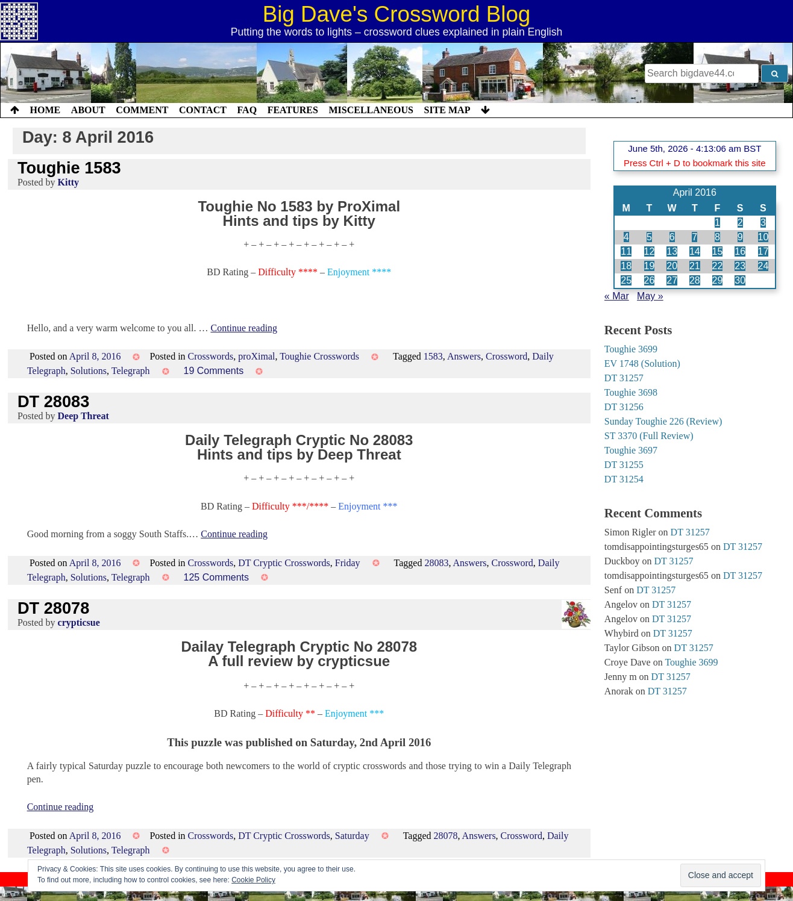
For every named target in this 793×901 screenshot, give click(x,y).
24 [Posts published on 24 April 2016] (763, 266)
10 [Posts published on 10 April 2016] (763, 237)
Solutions (89, 371)
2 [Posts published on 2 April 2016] (740, 222)
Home (45, 110)
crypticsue (79, 622)
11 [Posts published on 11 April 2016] (626, 251)
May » (650, 296)
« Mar (616, 296)
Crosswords (211, 356)
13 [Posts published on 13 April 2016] (671, 251)
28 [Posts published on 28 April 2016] (694, 280)
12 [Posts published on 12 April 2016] (649, 251)
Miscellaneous (370, 110)
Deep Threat (83, 416)
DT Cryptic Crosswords (284, 563)
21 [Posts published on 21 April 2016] (694, 266)
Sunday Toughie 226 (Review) (663, 421)
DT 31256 (624, 407)
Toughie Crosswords (319, 356)
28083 (436, 563)
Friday (347, 563)
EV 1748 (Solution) (642, 363)
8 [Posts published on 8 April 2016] (717, 237)
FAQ (247, 110)
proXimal (256, 356)
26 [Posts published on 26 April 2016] (649, 280)
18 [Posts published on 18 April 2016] (626, 266)
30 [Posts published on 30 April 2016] (740, 280)
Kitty (69, 182)
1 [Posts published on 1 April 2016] (717, 222)
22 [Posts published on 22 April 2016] (717, 266)
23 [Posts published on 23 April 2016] (740, 266)
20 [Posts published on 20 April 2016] (671, 266)
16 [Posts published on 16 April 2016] (740, 251)
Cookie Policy (253, 880)
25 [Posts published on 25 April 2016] (626, 280)
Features (293, 110)
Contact (203, 110)
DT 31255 (624, 465)
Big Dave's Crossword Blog (397, 14)
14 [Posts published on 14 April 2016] (694, 251)
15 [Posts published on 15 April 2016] (717, 251)
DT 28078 (53, 608)
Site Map (447, 110)
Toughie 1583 (69, 167)
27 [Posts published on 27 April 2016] (671, 280)
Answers (464, 356)
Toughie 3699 (630, 349)
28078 (445, 836)
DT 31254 (624, 479)
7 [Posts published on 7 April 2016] (694, 237)
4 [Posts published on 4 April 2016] (626, 237)
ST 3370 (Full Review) (649, 436)
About (88, 110)
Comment (142, 110)
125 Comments (216, 577)
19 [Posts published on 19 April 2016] (649, 266)
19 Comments (214, 371)
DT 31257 (624, 378)
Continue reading (243, 328)
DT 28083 (53, 401)
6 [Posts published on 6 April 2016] (672, 237)
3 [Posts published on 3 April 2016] (763, 222)
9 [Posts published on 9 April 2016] (740, 237)
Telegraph (130, 371)
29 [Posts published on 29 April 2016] (717, 280)
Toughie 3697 (630, 450)
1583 (433, 356)
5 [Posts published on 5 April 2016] (649, 237)
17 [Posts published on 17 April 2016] (763, 251)
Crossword (506, 356)
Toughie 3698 (630, 392)
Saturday (352, 836)
